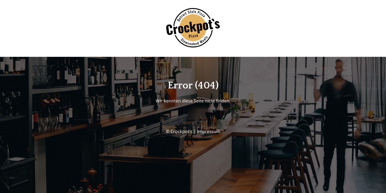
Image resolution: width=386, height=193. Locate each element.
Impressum (208, 131)
